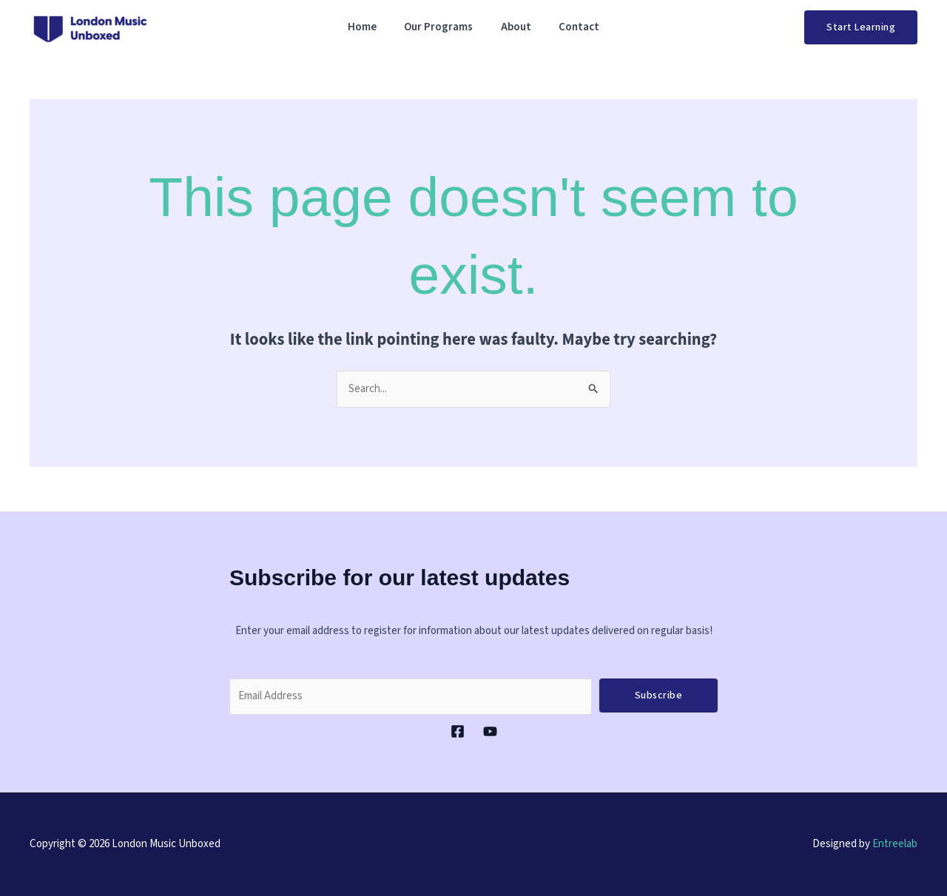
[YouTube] (490, 731)
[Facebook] (458, 731)
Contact (570, 27)
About (513, 27)
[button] (860, 27)
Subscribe (659, 695)
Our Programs (441, 27)
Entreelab (894, 844)
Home (370, 27)
